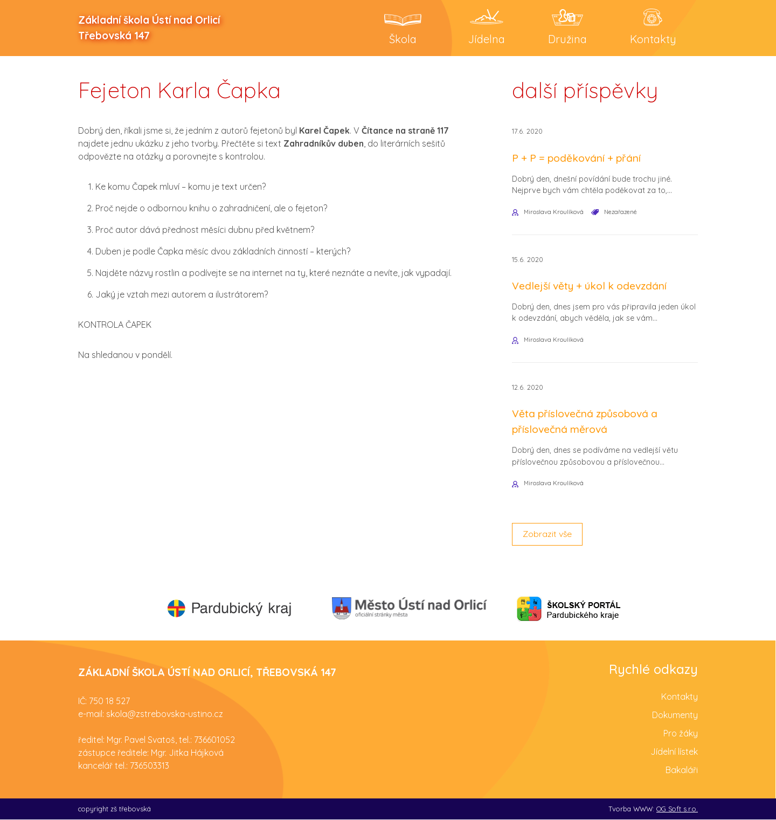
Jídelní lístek (674, 752)
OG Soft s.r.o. (677, 809)
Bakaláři (682, 770)
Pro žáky (680, 733)
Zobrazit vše (547, 535)
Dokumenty (675, 715)
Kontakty (679, 697)
